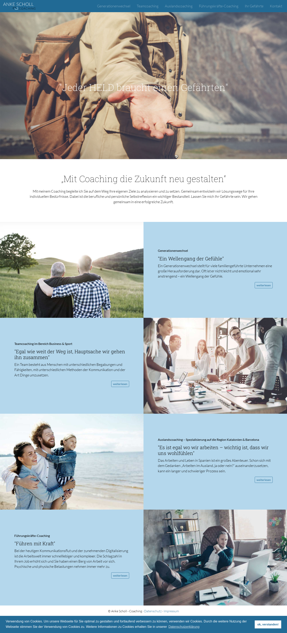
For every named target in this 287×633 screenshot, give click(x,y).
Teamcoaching (147, 6)
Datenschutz (153, 611)
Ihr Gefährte (254, 6)
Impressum (171, 611)
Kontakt (276, 6)
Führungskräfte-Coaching (218, 6)
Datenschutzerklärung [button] (184, 626)
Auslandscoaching (179, 6)
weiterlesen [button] (264, 285)
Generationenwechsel (113, 6)
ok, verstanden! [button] (267, 624)
